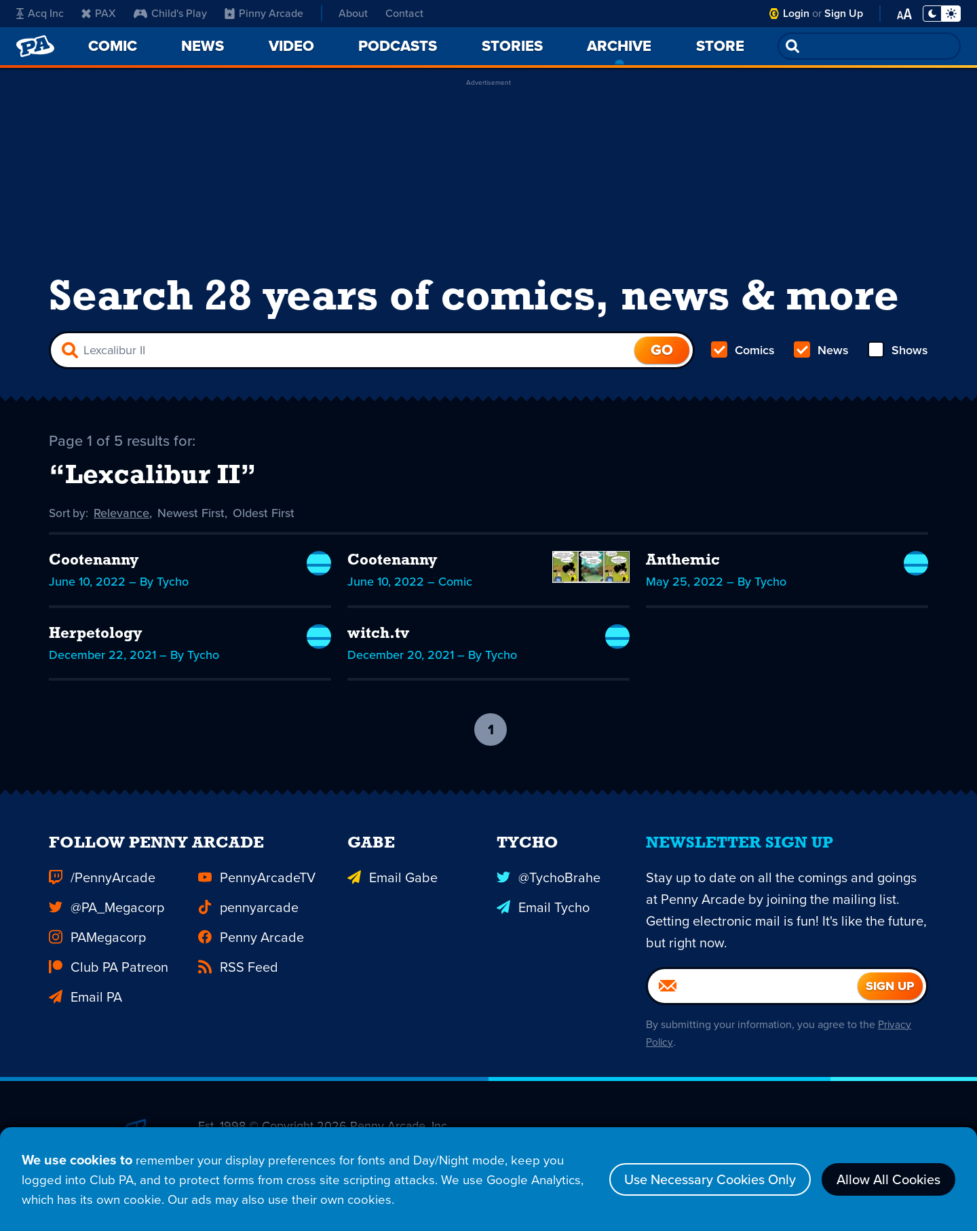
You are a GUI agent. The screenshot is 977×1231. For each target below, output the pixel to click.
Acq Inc (40, 13)
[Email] (753, 987)
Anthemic (685, 562)
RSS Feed (238, 968)
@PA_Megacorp (106, 908)
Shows (898, 350)
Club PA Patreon (108, 968)
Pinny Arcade (264, 13)
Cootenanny (97, 562)
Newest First (193, 513)
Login (796, 13)
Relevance (123, 513)
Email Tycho (543, 908)
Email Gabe (392, 878)
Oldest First (265, 513)
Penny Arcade (251, 938)
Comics (743, 350)
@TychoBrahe (548, 878)
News (821, 350)
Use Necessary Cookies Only (710, 1177)
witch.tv (380, 635)
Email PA (85, 997)
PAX (98, 13)
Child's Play (170, 13)
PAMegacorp (97, 938)
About (353, 13)
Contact (404, 13)
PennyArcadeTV (256, 878)
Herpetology (99, 635)
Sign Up (843, 13)
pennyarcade (248, 908)
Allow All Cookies (888, 1177)
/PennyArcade (102, 878)
